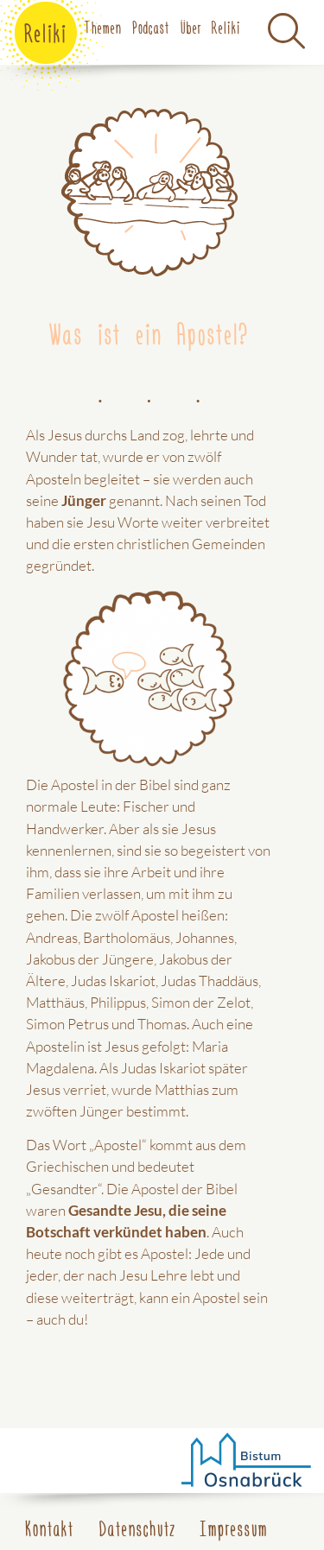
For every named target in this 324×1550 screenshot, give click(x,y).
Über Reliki (211, 27)
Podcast (151, 27)
